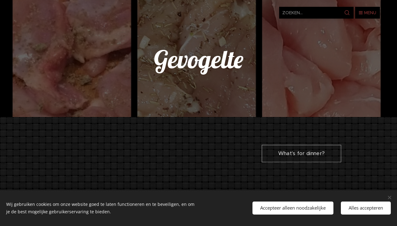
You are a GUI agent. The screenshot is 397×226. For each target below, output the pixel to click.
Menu (367, 12)
